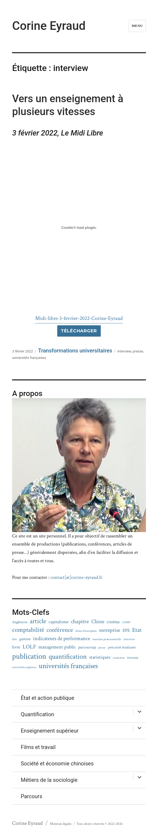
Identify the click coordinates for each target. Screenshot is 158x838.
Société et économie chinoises (57, 763)
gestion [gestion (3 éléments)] (25, 638)
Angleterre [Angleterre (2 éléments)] (19, 622)
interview (124, 351)
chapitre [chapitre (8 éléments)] (80, 621)
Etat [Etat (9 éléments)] (137, 630)
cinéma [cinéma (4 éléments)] (113, 622)
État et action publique (47, 698)
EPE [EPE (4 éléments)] (126, 630)
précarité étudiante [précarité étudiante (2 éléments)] (122, 647)
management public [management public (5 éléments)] (57, 647)
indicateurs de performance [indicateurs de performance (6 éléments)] (61, 638)
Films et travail (38, 747)
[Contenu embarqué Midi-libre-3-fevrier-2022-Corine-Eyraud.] (79, 227)
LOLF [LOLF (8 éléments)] (29, 646)
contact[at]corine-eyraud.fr (76, 577)
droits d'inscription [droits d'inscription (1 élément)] (86, 631)
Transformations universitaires (75, 350)
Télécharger (79, 330)
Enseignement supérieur (49, 731)
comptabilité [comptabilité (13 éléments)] (28, 630)
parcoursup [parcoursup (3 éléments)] (87, 647)
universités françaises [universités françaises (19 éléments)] (68, 666)
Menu (137, 26)
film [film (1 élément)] (14, 639)
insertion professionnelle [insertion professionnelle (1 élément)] (106, 639)
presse (138, 351)
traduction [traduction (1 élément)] (119, 658)
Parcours (31, 796)
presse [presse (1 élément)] (102, 648)
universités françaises (29, 358)
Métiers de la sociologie (49, 780)
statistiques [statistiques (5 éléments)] (99, 657)
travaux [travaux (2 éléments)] (132, 657)
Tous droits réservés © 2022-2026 (99, 824)
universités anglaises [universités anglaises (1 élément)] (24, 667)
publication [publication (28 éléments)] (29, 656)
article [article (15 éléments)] (38, 621)
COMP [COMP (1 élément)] (126, 622)
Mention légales (60, 824)
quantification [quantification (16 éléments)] (68, 656)
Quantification (37, 714)
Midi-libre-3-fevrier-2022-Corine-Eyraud (79, 318)
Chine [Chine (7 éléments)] (97, 621)
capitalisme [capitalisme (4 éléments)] (59, 622)
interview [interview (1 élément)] (129, 639)
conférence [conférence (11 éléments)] (59, 630)
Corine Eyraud (48, 26)
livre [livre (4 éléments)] (16, 647)
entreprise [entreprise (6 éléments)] (109, 630)
